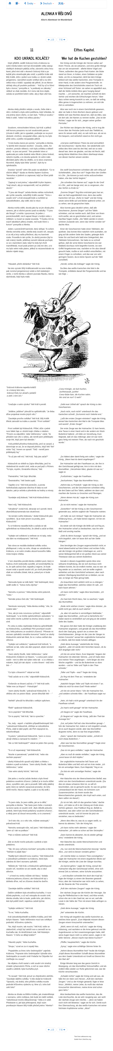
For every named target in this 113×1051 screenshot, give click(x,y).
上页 (51, 39)
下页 (62, 39)
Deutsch (47, 3)
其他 (61, 3)
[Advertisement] (57, 27)
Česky (29, 3)
